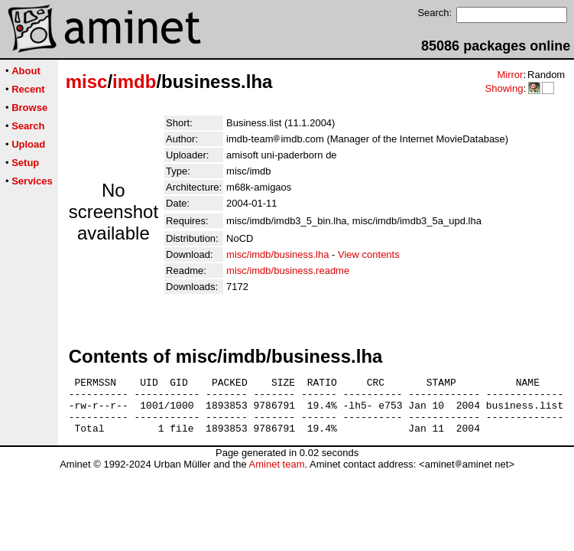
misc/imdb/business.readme (287, 270)
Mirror (510, 74)
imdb (134, 81)
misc (87, 81)
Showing (504, 88)
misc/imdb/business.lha (277, 254)
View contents (369, 254)
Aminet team (276, 475)
